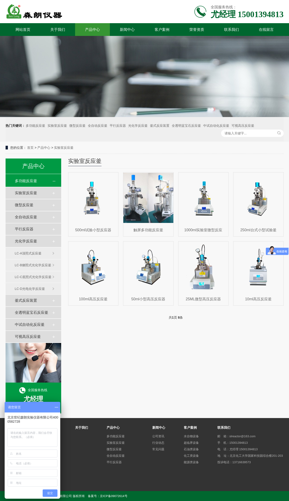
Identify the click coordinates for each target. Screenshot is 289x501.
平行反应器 (118, 125)
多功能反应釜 (35, 125)
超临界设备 (191, 442)
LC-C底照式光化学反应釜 (33, 277)
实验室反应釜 (57, 125)
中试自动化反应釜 (216, 125)
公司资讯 (158, 436)
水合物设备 (191, 436)
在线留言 (266, 30)
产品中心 (92, 30)
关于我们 (57, 30)
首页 (30, 147)
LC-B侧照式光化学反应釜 (33, 265)
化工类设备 (191, 455)
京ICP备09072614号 (113, 496)
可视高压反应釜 (243, 125)
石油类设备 (191, 449)
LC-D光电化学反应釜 (30, 289)
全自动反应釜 (97, 125)
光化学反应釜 (138, 125)
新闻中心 (127, 30)
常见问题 (158, 449)
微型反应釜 (77, 125)
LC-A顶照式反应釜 (28, 253)
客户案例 (162, 30)
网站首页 (23, 30)
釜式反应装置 (159, 125)
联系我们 (231, 30)
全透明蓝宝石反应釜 (186, 125)
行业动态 (158, 442)
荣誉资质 (196, 30)
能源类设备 (191, 462)
